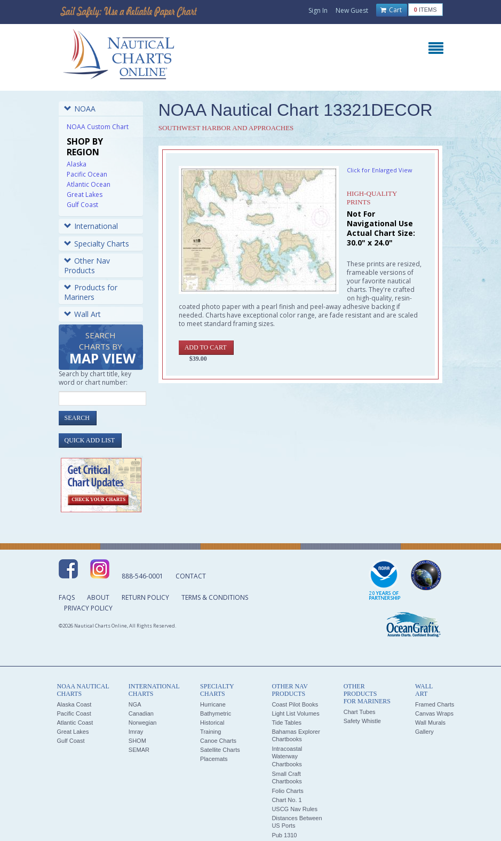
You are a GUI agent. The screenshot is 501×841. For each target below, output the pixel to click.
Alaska (76, 164)
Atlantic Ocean (88, 184)
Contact (191, 576)
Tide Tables (286, 722)
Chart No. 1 (286, 800)
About (98, 597)
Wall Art (82, 314)
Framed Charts (434, 704)
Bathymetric (215, 713)
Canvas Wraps (434, 713)
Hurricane (213, 704)
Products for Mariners (90, 292)
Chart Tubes (360, 712)
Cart (391, 10)
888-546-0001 (142, 576)
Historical (212, 722)
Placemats (213, 759)
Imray (136, 731)
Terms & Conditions (214, 597)
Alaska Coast (74, 704)
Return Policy (145, 597)
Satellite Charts (220, 750)
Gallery (424, 731)
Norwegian (143, 722)
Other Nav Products (87, 265)
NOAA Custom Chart (98, 126)
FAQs (67, 597)
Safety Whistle (362, 721)
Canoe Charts (218, 740)
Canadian (141, 713)
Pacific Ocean (87, 174)
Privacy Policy (88, 608)
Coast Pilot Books (295, 704)
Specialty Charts (96, 244)
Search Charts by (102, 349)
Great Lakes (84, 194)
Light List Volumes (295, 713)
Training (210, 731)
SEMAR (139, 750)
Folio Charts (287, 791)
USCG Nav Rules (294, 809)
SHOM (137, 740)
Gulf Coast (82, 204)
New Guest (352, 10)
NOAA (80, 109)
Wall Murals (430, 722)
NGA (135, 704)
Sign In (318, 10)
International (91, 226)
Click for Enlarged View (379, 170)
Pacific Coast (74, 713)
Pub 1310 (284, 835)
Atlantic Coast (75, 722)
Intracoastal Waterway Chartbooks (287, 756)
